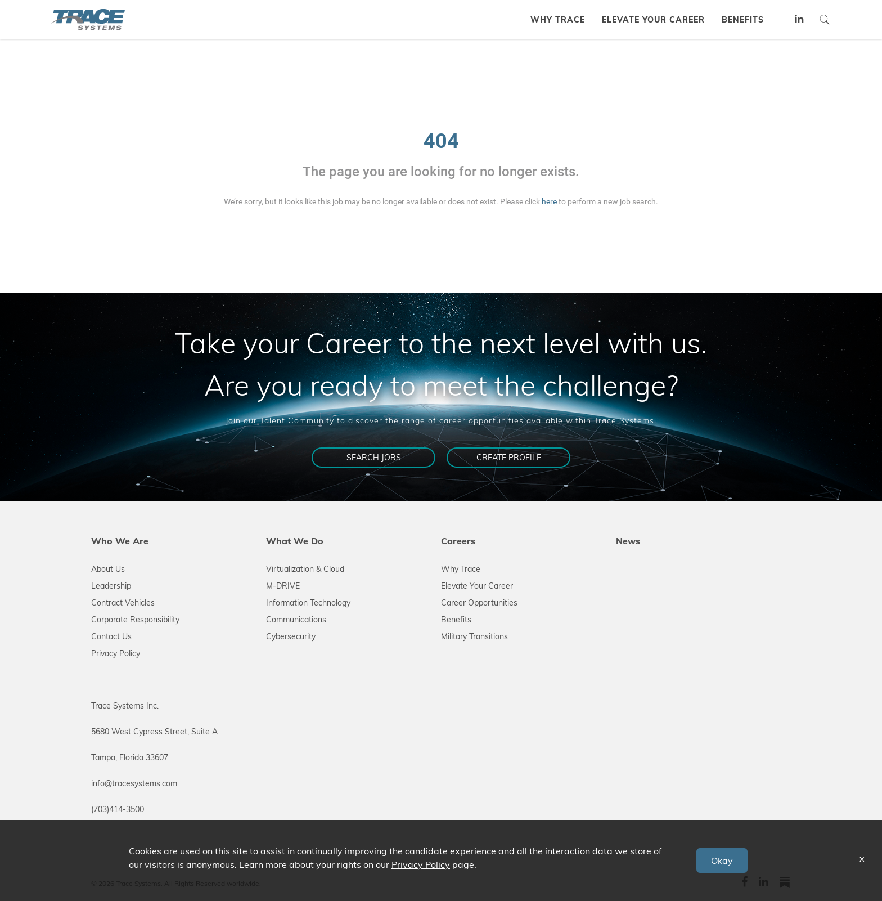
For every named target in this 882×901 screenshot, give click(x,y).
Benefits (456, 620)
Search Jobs (373, 457)
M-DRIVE (283, 586)
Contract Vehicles (123, 603)
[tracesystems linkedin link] (799, 20)
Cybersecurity (291, 636)
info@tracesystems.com (134, 783)
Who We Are (119, 540)
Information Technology (308, 603)
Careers (458, 540)
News (628, 540)
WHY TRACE (557, 20)
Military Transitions (474, 636)
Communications (296, 620)
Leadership (111, 586)
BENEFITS (743, 20)
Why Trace (460, 569)
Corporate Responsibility (135, 620)
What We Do (294, 540)
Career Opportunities (479, 603)
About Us (108, 569)
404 (441, 141)
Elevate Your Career (477, 586)
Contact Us (111, 636)
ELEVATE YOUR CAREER (653, 20)
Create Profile (508, 457)
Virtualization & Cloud (305, 569)
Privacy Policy (115, 653)
